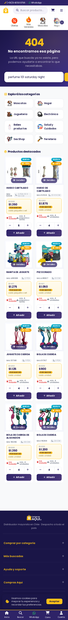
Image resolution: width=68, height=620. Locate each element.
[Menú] (61, 10)
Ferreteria (47, 139)
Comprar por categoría (19, 543)
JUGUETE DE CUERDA (18, 354)
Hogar (45, 103)
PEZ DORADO (44, 272)
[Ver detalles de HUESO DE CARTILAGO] (49, 170)
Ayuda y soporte (15, 569)
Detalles (18, 180)
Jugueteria (17, 114)
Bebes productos (17, 127)
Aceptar (54, 601)
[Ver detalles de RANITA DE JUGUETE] (19, 254)
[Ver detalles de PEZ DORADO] (49, 254)
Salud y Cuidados (47, 127)
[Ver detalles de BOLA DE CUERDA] (49, 336)
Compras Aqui (13, 582)
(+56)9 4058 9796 (14, 2)
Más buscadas (13, 556)
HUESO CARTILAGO (17, 187)
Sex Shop (15, 139)
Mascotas (16, 103)
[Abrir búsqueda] (30, 10)
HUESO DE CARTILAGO (43, 189)
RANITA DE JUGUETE (17, 272)
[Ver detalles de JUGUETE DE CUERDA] (19, 336)
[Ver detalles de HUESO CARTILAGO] (19, 170)
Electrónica (48, 114)
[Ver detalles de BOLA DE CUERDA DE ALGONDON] (19, 417)
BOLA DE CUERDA (46, 354)
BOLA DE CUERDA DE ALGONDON (17, 436)
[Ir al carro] (52, 10)
